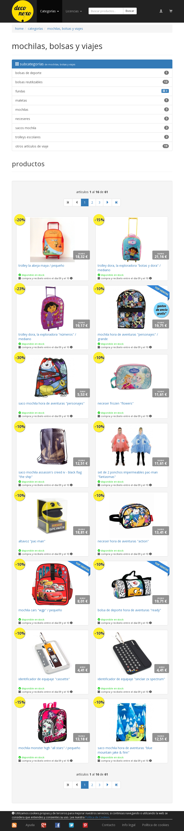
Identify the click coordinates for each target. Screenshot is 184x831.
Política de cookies (155, 825)
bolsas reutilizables (92, 82)
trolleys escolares (92, 137)
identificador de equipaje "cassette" (44, 679)
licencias (74, 11)
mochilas (92, 109)
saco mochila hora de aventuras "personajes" (52, 403)
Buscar (130, 11)
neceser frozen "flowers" (116, 403)
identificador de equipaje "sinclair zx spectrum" (131, 679)
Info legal (128, 825)
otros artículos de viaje (92, 146)
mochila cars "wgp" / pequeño (40, 610)
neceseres (92, 119)
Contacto (108, 825)
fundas (92, 91)
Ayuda (30, 825)
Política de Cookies (97, 817)
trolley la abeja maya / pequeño (41, 265)
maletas (92, 100)
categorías (49, 11)
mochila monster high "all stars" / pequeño (49, 748)
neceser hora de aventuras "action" (123, 541)
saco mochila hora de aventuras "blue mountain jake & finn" (125, 750)
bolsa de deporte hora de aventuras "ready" (129, 610)
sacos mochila (92, 128)
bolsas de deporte (92, 73)
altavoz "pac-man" (32, 541)
